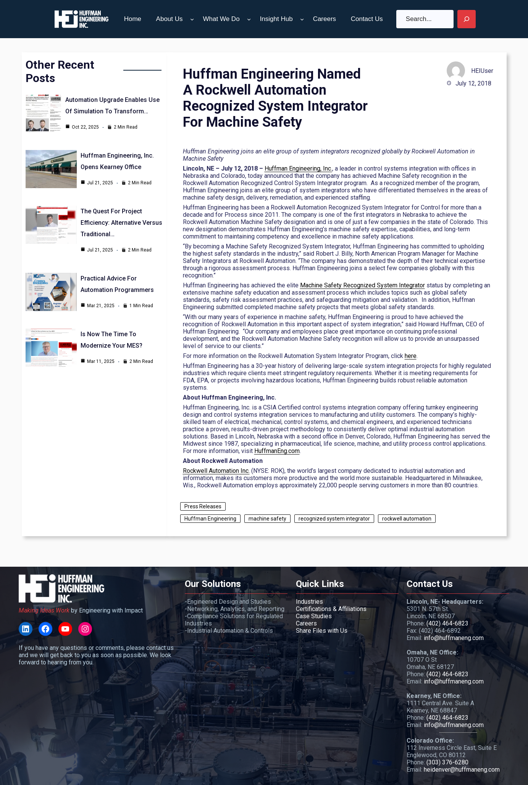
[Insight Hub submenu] (302, 19)
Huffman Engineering (210, 519)
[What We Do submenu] (249, 19)
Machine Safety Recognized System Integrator (362, 285)
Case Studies (314, 616)
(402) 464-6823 (447, 623)
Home (132, 19)
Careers (306, 623)
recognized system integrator (334, 519)
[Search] (466, 19)
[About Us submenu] (192, 19)
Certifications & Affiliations (331, 609)
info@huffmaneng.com (454, 638)
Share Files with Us (321, 630)
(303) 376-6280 (447, 762)
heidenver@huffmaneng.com (462, 769)
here (411, 355)
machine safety (267, 519)
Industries (309, 601)
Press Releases (202, 506)
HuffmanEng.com (277, 451)
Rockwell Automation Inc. (216, 470)
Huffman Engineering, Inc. (298, 168)
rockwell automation (406, 519)
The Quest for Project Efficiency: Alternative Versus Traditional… (121, 223)
